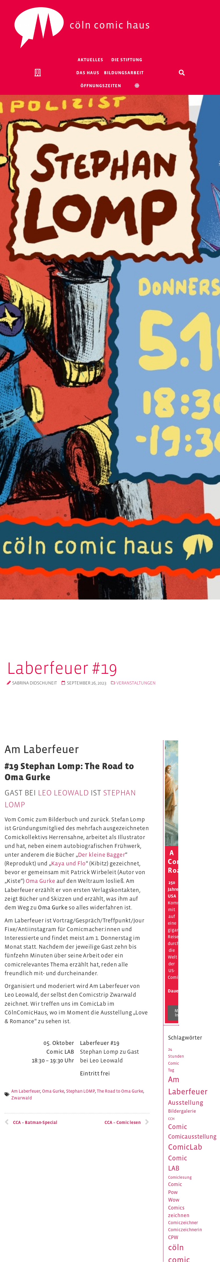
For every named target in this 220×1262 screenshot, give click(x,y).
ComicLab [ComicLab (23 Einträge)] (185, 1147)
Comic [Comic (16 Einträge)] (177, 1126)
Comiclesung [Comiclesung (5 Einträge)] (180, 1177)
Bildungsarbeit (124, 72)
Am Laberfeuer (25, 1090)
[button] (182, 72)
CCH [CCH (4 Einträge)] (171, 1119)
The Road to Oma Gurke (120, 1090)
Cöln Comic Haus (109, 25)
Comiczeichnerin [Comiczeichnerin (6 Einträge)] (185, 1229)
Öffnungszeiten (100, 85)
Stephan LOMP (80, 1090)
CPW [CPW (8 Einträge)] (173, 1237)
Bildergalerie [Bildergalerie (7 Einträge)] (182, 1111)
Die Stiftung (126, 59)
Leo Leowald (63, 792)
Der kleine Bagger (101, 854)
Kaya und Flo (68, 863)
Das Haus (87, 72)
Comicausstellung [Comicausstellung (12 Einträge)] (192, 1136)
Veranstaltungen (136, 682)
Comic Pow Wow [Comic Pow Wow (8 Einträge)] (175, 1192)
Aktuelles (90, 59)
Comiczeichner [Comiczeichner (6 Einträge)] (183, 1222)
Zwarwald (21, 1097)
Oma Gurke (40, 881)
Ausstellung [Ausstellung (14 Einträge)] (185, 1102)
